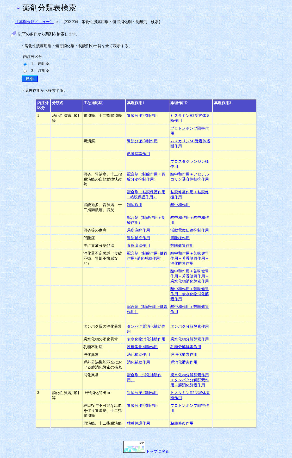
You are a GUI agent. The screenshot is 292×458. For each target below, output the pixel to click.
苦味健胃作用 (181, 246)
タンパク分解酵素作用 (189, 326)
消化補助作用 (138, 354)
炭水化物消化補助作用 (146, 339)
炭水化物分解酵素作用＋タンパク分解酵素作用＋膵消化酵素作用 (189, 380)
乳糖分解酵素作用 (185, 347)
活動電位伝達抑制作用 (189, 230)
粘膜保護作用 (138, 154)
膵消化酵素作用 (183, 354)
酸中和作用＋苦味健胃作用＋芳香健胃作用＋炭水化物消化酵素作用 (189, 276)
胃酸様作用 (180, 238)
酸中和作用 (180, 205)
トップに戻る (146, 451)
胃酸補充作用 (138, 238)
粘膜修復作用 (181, 423)
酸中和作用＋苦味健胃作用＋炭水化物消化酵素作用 (189, 294)
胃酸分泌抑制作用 (142, 115)
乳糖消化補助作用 (142, 347)
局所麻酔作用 (138, 230)
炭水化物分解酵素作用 (189, 339)
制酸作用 (134, 205)
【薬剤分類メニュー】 (34, 22)
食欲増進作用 (138, 246)
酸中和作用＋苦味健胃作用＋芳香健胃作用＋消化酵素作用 (189, 258)
